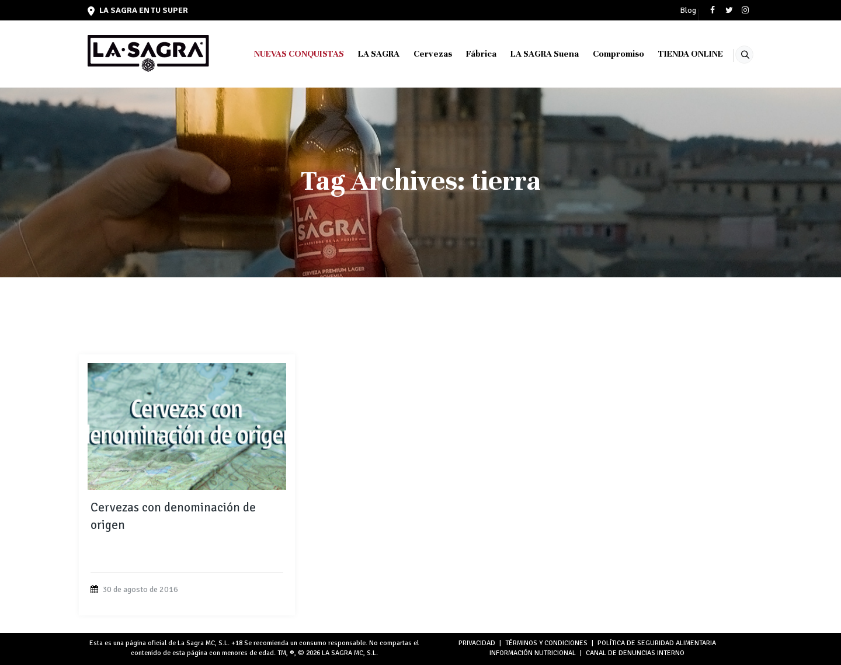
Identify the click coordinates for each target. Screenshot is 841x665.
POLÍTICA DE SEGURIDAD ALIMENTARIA (656, 643)
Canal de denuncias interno (635, 653)
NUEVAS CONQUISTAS (284, 53)
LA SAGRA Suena (530, 53)
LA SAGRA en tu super (138, 10)
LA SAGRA (364, 53)
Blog (688, 10)
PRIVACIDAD (476, 643)
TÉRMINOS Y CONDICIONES (546, 643)
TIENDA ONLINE (676, 53)
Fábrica (466, 53)
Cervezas (418, 53)
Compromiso (604, 53)
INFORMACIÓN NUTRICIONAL (532, 653)
